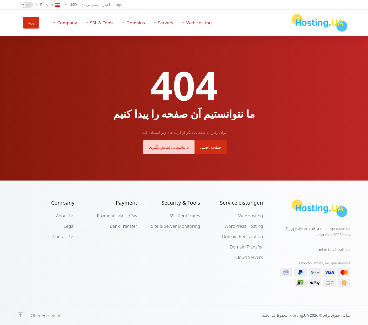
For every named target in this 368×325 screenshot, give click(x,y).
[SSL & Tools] (89, 23)
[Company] (54, 23)
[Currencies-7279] (70, 4)
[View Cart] (117, 4)
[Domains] (122, 23)
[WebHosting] (186, 23)
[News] (106, 4)
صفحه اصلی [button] (213, 147)
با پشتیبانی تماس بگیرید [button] (167, 147)
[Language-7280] (47, 4)
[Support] (90, 4)
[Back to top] (20, 313)
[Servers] (152, 23)
